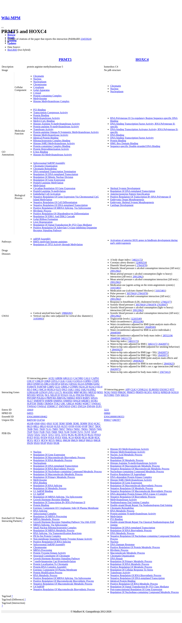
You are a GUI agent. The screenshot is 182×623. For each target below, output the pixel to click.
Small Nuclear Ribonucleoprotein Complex (55, 527)
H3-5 (29, 389)
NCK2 (107, 392)
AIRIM (58, 378)
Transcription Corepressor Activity (50, 112)
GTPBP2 (74, 386)
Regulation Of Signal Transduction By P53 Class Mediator (62, 224)
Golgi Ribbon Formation (45, 219)
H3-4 (99, 386)
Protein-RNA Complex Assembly (50, 567)
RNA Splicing (40, 510)
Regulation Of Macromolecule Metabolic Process (58, 474)
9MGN (74, 440)
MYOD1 (31, 395)
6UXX (57, 426)
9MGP (82, 440)
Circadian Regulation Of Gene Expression (54, 188)
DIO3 (30, 384)
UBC (63, 403)
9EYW (44, 440)
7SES (60, 432)
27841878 (142, 265)
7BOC (98, 426)
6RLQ (43, 426)
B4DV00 (31, 420)
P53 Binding (39, 109)
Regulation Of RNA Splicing (47, 485)
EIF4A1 (65, 384)
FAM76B (41, 386)
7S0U (99, 429)
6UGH (50, 426)
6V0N (71, 426)
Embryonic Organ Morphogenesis (127, 199)
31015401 (115, 287)
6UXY (64, 426)
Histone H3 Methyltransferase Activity (52, 154)
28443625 (117, 349)
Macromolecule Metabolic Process (127, 553)
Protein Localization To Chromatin (50, 564)
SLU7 (30, 400)
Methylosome (40, 98)
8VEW (44, 437)
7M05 (55, 429)
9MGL (58, 440)
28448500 (150, 327)
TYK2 (56, 403)
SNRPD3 (68, 400)
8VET (30, 437)
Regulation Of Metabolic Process (49, 488)
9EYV (37, 440)
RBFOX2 (62, 398)
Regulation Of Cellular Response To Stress (131, 569)
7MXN (92, 429)
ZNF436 (91, 406)
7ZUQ (30, 434)
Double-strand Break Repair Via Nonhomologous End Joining (141, 505)
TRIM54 (48, 403)
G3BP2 (50, 386)
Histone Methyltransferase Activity (50, 135)
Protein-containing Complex (47, 95)
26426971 (163, 344)
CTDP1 (95, 381)
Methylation (39, 185)
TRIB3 (40, 403)
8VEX (51, 437)
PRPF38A (51, 398)
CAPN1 (95, 378)
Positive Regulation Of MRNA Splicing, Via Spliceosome (62, 208)
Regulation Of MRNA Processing (50, 516)
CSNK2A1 (142, 389)
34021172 (137, 259)
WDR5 (78, 403)
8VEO (97, 434)
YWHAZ (41, 406)
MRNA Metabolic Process (46, 519)
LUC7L (58, 392)
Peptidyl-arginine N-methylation (49, 191)
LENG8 (43, 392)
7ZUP (94, 432)
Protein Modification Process (47, 572)
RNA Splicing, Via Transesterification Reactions (57, 533)
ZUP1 (99, 406)
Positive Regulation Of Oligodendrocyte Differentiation (61, 213)
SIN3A (94, 398)
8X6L (65, 437)
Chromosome (40, 84)
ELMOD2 (154, 389)
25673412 (165, 372)
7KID (42, 429)
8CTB (78, 434)
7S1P (29, 432)
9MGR (96, 440)
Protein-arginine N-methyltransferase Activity (56, 126)
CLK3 (69, 381)
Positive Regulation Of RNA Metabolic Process (134, 583)
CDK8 (47, 381)
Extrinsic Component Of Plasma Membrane (55, 569)
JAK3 (84, 389)
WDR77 (86, 403)
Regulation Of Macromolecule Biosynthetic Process (59, 457)
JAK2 (77, 389)
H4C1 (36, 389)
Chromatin (38, 76)
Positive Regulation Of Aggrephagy (128, 474)
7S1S (48, 432)
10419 (30, 409)
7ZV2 (51, 434)
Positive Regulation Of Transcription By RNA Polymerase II (140, 196)
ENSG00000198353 (114, 416)
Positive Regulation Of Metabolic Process (131, 567)
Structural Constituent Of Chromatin (51, 555)
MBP (76, 392)
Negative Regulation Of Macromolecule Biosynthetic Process (64, 589)
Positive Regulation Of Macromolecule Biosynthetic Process (63, 581)
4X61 (43, 423)
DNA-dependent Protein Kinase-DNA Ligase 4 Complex (138, 494)
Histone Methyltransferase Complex (51, 101)
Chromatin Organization (45, 166)
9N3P (43, 443)
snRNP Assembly (42, 239)
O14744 (41, 420)
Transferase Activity (43, 129)
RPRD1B (165, 392)
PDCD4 (80, 395)
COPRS (87, 381)
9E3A (84, 437)
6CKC (97, 423)
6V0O (78, 426)
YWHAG (96, 403)
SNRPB (49, 400)
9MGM (66, 440)
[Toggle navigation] (2, 27)
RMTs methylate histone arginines (50, 241)
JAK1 (71, 389)
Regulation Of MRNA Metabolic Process (53, 530)
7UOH (73, 432)
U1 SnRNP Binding (43, 491)
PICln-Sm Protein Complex (47, 536)
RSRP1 (86, 398)
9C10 (71, 437)
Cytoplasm (38, 87)
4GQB (30, 423)
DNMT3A (38, 384)
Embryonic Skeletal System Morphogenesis (132, 202)
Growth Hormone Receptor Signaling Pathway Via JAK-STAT (64, 522)
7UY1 (80, 432)
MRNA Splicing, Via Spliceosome (50, 525)
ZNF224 (82, 406)
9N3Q (50, 443)
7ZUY (44, 434)
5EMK (69, 423)
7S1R (42, 432)
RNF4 (79, 398)
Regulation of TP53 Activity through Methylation (58, 244)
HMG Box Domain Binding (124, 143)
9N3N (30, 443)
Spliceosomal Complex (44, 513)
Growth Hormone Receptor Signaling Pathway (56, 558)
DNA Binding (117, 135)
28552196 (138, 321)
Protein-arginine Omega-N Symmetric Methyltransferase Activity (66, 132)
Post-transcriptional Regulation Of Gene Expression (136, 589)
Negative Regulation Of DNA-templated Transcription (60, 205)
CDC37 (31, 381)
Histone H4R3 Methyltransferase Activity (54, 143)
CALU (87, 378)
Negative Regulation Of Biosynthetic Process (133, 496)
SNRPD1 (58, 400)
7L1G (48, 429)
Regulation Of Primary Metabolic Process (54, 477)
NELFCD (55, 395)
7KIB (30, 429)
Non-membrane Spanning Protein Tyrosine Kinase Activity (62, 539)
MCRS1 (84, 392)
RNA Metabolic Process (45, 575)
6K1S (30, 426)
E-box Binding (40, 151)
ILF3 (58, 389)
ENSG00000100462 (37, 416)
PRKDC (122, 392)
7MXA (69, 429)
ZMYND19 (64, 406)
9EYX (52, 440)
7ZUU (37, 434)
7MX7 (62, 429)
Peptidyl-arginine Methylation (48, 182)
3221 (106, 409)
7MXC (76, 429)
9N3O (37, 443)
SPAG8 (76, 400)
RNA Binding (40, 482)
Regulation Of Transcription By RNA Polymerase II (59, 502)
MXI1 (100, 392)
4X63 (49, 423)
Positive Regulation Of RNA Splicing (52, 541)
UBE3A (70, 403)
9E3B (91, 437)
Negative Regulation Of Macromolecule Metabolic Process (62, 583)
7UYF (87, 432)
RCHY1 (148, 392)
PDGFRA (89, 395)
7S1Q (35, 432)
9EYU (30, 440)
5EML (76, 423)
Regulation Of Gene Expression (49, 180)
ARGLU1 (68, 378)
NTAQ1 (64, 395)
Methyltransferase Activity (46, 118)
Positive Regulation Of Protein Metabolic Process (135, 547)
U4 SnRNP (38, 586)
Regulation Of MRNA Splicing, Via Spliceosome (57, 496)
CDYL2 (55, 381)
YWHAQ (31, 406)
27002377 (166, 302)
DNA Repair (116, 558)
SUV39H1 (109, 395)
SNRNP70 (39, 400)
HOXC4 (142, 59)
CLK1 (62, 381)
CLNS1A (78, 381)
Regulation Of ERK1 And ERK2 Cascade (54, 216)
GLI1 (57, 386)
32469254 (141, 262)
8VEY (58, 437)
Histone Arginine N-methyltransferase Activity (56, 123)
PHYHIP (31, 398)
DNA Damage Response (122, 544)
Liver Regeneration (43, 222)
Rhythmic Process (42, 210)
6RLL (36, 426)
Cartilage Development (121, 205)
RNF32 (156, 392)
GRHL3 (65, 386)
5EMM (83, 423)
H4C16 (42, 389)
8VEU (37, 437)
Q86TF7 (116, 420)
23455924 (86, 39)
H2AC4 (93, 386)
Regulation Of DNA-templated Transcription (55, 174)
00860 (107, 413)
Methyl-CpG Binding (44, 121)
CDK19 (39, 381)
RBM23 (71, 398)
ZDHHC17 (52, 406)
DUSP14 (55, 384)
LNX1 (50, 392)
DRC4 (47, 384)
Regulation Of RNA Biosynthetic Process (54, 468)
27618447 (162, 304)
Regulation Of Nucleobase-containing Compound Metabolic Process (67, 471)
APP (127, 389)
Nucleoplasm (39, 81)
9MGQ (89, 440)
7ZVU (64, 434)
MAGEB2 (68, 392)
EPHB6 (89, 384)
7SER (54, 432)
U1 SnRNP (38, 494)
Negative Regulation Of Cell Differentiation (55, 202)
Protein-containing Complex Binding (51, 146)
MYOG (40, 395)
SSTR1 (94, 400)
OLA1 (72, 395)
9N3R (56, 443)
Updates (11, 43)
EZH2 (96, 384)
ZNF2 (74, 406)
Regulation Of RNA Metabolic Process (52, 460)
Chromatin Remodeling (45, 168)
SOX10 (175, 392)
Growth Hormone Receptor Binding (51, 499)
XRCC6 (124, 395)
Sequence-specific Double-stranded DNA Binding (135, 146)
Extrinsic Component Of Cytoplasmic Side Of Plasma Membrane (66, 508)
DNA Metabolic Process (122, 533)
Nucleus (37, 79)
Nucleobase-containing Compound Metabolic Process (137, 471)
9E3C (97, 437)
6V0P (84, 426)
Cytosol (37, 93)
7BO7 (91, 426)
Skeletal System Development (125, 188)
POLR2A (41, 398)
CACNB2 (78, 378)
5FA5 (90, 423)
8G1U (91, 434)
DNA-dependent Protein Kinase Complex (131, 477)
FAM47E (31, 386)
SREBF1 (85, 400)
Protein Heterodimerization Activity (51, 149)
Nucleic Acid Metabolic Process (126, 454)
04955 (30, 413)
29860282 (67, 313)
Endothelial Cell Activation (47, 194)
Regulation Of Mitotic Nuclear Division (53, 177)
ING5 (64, 389)
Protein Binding (41, 115)
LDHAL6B (32, 392)
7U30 (66, 432)
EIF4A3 (73, 384)
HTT (172, 389)
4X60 (37, 423)
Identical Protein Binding (45, 137)
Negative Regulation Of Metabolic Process (131, 488)
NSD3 (114, 392)
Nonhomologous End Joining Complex (129, 502)
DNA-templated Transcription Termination (54, 171)
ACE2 (51, 378)
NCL (47, 395)
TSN (117, 395)
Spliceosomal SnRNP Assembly (49, 163)
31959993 (38, 318)
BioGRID (12, 49)
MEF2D (92, 392)
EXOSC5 (164, 389)
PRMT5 (65, 59)
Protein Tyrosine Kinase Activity (49, 553)
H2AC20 (83, 386)
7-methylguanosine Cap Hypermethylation (54, 561)
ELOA (81, 384)
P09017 (108, 420)
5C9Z (55, 423)
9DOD (77, 437)
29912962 (115, 271)
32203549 (136, 318)
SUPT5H (31, 403)
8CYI (84, 434)
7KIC (36, 429)
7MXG (84, 429)
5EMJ (62, 423)
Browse (11, 35)
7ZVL (57, 434)
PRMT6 (140, 392)
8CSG (71, 434)
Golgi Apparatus (41, 90)
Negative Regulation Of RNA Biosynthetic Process (135, 575)
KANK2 (91, 389)
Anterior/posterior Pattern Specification (130, 194)
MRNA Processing (42, 550)
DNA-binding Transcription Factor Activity (132, 137)
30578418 (132, 293)
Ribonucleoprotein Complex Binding (51, 140)
